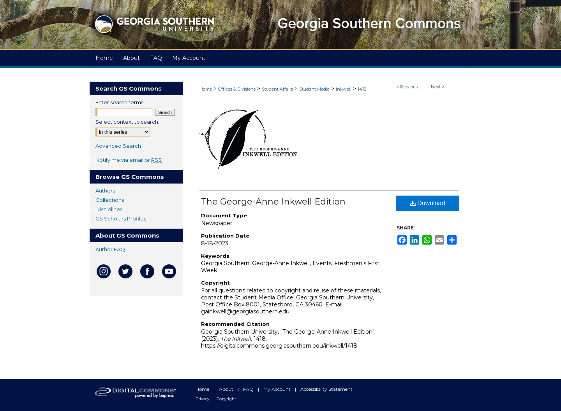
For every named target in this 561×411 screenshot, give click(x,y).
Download (427, 203)
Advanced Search (118, 146)
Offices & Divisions (237, 89)
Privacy (203, 398)
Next (436, 86)
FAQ (249, 389)
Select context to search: (127, 122)
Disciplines (108, 209)
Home (205, 89)
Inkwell (343, 89)
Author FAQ (110, 249)
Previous (409, 86)
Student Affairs (277, 89)
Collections (109, 200)
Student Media (314, 89)
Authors (105, 190)
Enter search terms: (120, 102)
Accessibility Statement (326, 389)
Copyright (226, 398)
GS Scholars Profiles (120, 218)
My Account (277, 389)
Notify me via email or (128, 160)
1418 (362, 89)
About (227, 389)
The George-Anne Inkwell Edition (273, 201)
